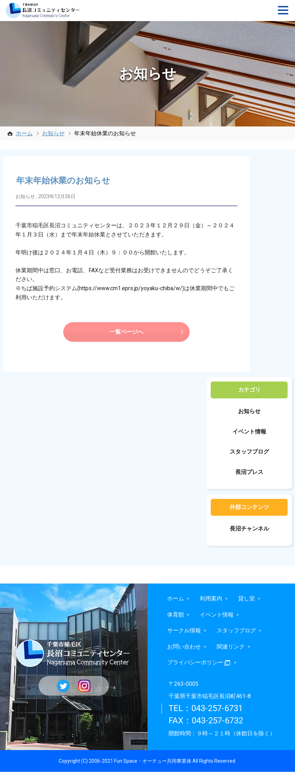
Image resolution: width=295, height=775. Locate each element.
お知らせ (53, 133)
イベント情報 (249, 434)
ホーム (24, 133)
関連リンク (231, 649)
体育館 (175, 617)
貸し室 (246, 601)
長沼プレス (249, 474)
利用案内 (211, 601)
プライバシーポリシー (199, 665)
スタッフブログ (249, 454)
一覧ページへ (126, 334)
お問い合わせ (184, 649)
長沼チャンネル (249, 531)
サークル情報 (184, 633)
